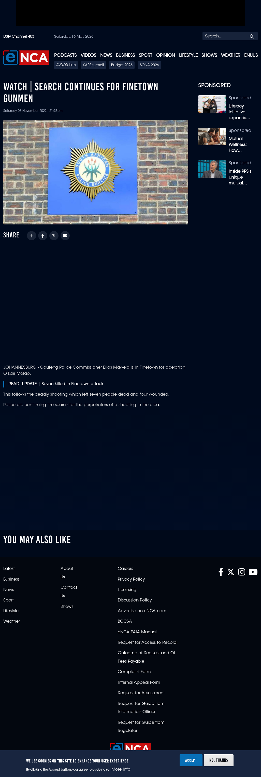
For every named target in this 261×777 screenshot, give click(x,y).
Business (125, 55)
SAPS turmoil (93, 65)
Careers (125, 569)
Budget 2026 (122, 65)
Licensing (127, 590)
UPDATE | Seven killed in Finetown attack (62, 384)
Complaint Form (134, 672)
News (106, 55)
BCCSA (125, 622)
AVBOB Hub (66, 65)
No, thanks (218, 760)
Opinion (165, 55)
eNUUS (251, 55)
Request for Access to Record (147, 643)
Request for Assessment (141, 693)
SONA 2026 (149, 65)
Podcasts (65, 55)
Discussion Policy (135, 600)
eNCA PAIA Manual (137, 632)
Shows (209, 55)
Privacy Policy (131, 580)
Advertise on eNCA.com (142, 611)
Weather (230, 55)
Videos (88, 55)
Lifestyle (188, 55)
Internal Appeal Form (139, 683)
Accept (191, 760)
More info (120, 770)
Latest (9, 569)
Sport (145, 55)
